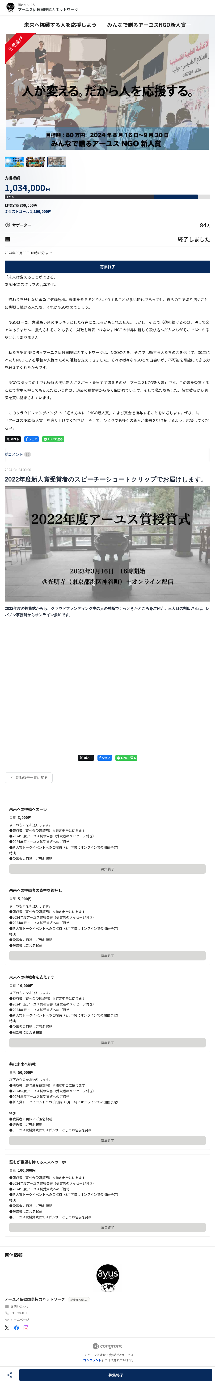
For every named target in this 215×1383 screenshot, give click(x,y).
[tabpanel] (107, 625)
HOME (10, 454)
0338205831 (19, 1313)
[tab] (10, 454)
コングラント (92, 1360)
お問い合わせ (20, 1306)
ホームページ (20, 1319)
